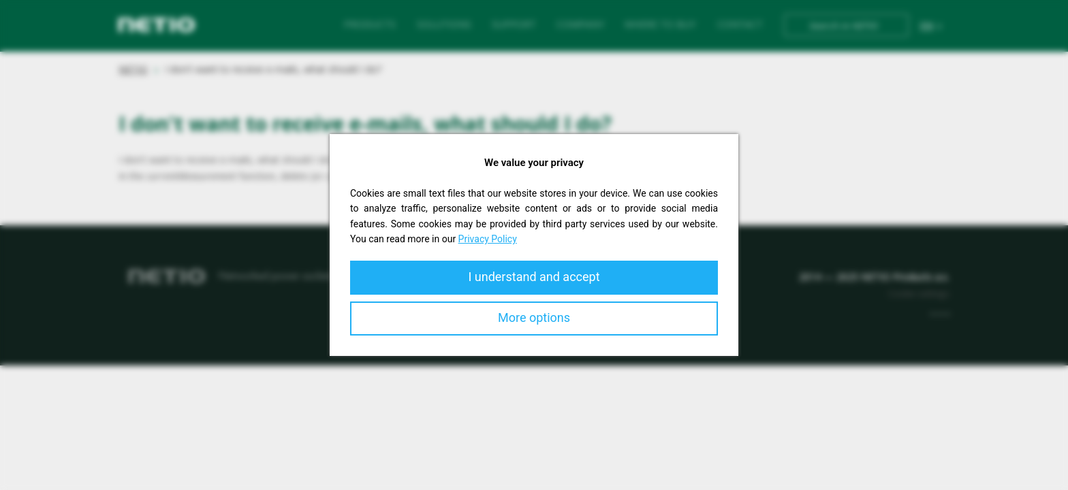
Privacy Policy (487, 238)
